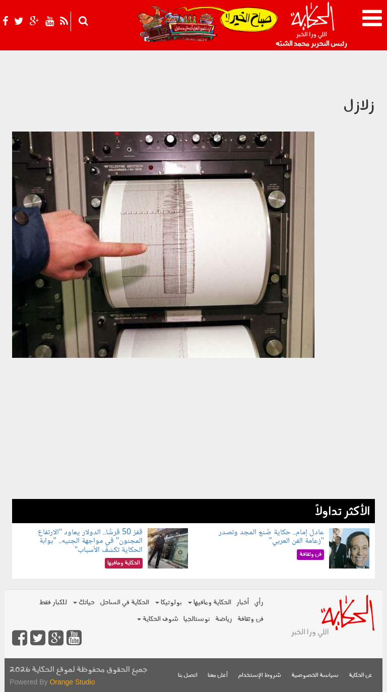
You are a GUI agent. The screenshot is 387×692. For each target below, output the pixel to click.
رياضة (223, 619)
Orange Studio (72, 682)
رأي (259, 602)
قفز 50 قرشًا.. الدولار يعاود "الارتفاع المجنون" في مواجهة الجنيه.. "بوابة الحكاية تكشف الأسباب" (90, 541)
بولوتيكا (168, 602)
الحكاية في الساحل (124, 602)
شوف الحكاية (157, 619)
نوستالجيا (196, 619)
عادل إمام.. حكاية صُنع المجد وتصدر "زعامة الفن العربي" (271, 537)
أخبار (242, 602)
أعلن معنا (218, 675)
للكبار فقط (53, 602)
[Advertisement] (193, 428)
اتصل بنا (188, 675)
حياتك (84, 602)
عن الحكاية (360, 675)
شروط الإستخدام (259, 675)
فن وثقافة (250, 619)
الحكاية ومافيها (209, 602)
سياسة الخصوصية (315, 675)
